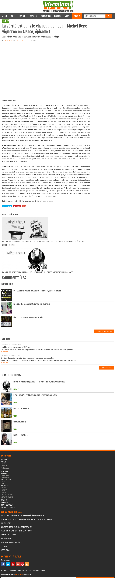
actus (13, 16)
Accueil (4, 16)
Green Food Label (8, 535)
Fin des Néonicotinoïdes (11, 542)
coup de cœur (7, 505)
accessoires (5, 469)
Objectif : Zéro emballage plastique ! (17, 527)
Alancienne (6, 538)
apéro (3, 487)
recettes (58, 16)
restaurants (5, 475)
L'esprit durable (8, 507)
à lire (3, 467)
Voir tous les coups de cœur (104, 331)
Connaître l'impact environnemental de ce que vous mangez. (27, 519)
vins (2, 483)
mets (3, 481)
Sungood (5, 546)
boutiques (5, 477)
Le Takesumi (6, 550)
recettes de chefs (7, 494)
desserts (4, 492)
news (3, 463)
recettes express (7, 496)
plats (3, 491)
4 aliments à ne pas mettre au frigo (16, 531)
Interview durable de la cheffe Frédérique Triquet (23, 515)
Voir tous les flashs (107, 367)
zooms (67, 16)
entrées (4, 489)
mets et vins (46, 16)
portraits (22, 16)
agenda (4, 465)
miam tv (77, 16)
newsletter (19, 575)
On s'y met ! (6, 523)
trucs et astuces (7, 498)
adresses (33, 16)
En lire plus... (5, 352)
